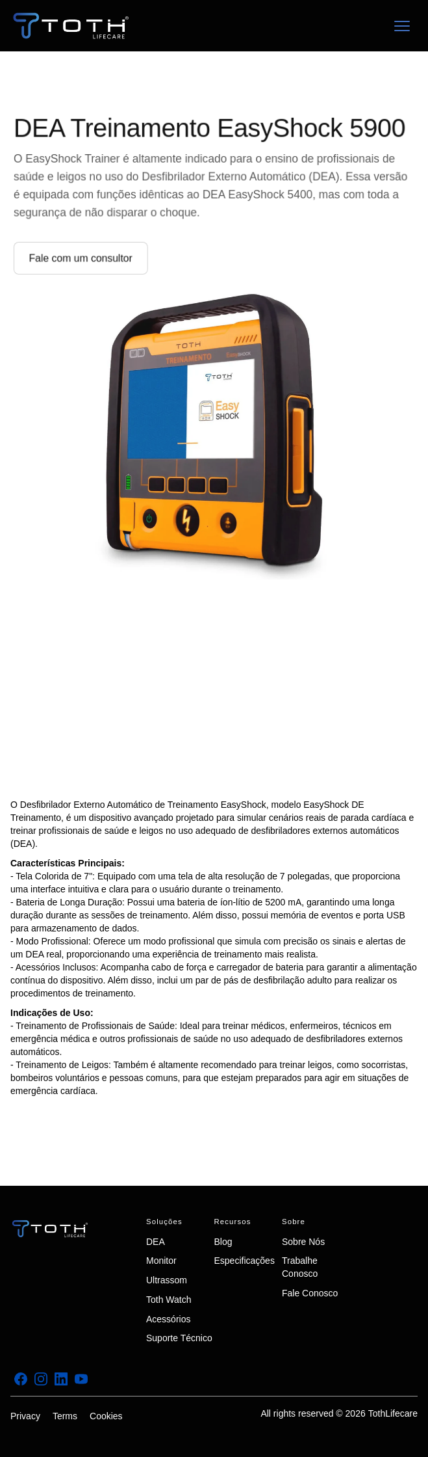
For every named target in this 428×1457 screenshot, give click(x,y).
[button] (402, 26)
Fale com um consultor (85, 256)
